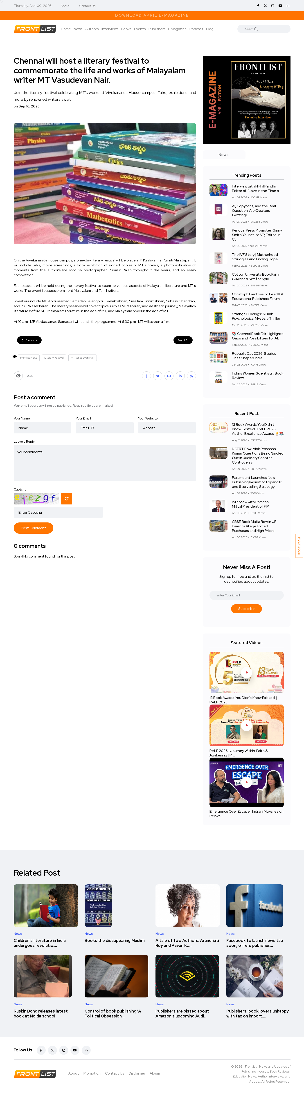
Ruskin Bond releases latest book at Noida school (41, 1013)
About (65, 6)
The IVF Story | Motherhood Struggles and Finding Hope (255, 256)
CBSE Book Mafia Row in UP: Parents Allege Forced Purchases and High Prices (254, 526)
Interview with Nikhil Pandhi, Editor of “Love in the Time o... (256, 188)
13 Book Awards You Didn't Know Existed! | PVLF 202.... (243, 700)
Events (140, 29)
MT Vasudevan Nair (82, 357)
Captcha (20, 489)
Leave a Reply (24, 441)
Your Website (148, 418)
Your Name (22, 418)
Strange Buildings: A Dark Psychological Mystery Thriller (256, 316)
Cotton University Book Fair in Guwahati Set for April (256, 276)
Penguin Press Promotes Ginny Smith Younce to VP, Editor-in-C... (257, 235)
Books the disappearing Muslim (115, 940)
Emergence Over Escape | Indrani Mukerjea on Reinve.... (246, 813)
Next (183, 340)
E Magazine (177, 29)
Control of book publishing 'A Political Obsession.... (113, 1013)
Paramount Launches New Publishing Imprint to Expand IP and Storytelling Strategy (257, 482)
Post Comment (33, 528)
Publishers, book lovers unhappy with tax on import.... (257, 1013)
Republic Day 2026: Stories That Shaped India (254, 355)
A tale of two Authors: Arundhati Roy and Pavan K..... (187, 943)
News (78, 29)
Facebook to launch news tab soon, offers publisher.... (254, 943)
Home (66, 29)
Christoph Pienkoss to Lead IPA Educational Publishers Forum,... (257, 296)
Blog (210, 29)
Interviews (109, 29)
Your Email (83, 418)
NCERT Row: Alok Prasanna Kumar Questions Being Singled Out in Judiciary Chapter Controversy (258, 455)
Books (126, 29)
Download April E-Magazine (152, 15)
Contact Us (87, 6)
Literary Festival (54, 357)
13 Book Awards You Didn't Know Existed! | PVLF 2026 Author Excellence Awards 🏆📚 (258, 429)
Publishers (157, 29)
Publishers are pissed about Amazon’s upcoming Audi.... (182, 1013)
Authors (92, 29)
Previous (29, 340)
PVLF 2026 (299, 546)
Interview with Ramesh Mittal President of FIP (250, 504)
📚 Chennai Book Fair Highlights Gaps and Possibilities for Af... (258, 336)
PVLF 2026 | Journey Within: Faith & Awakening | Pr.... (238, 753)
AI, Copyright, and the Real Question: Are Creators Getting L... (254, 210)
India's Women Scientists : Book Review (257, 375)
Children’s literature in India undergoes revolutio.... (40, 943)
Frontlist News (28, 357)
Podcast (196, 29)
